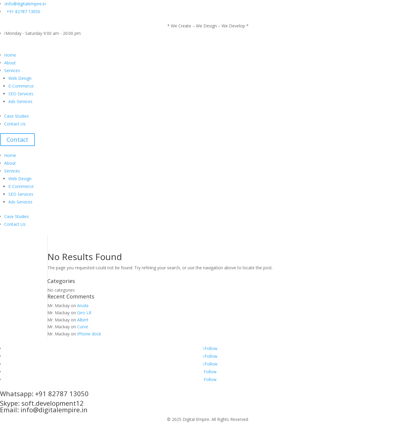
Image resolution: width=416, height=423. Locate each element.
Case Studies (16, 116)
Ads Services (20, 101)
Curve (82, 326)
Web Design (20, 78)
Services (12, 70)
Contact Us (15, 124)
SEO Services (20, 94)
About (10, 63)
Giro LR (84, 312)
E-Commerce (21, 86)
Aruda (82, 305)
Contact (17, 140)
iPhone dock (89, 334)
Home (10, 55)
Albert (82, 320)
